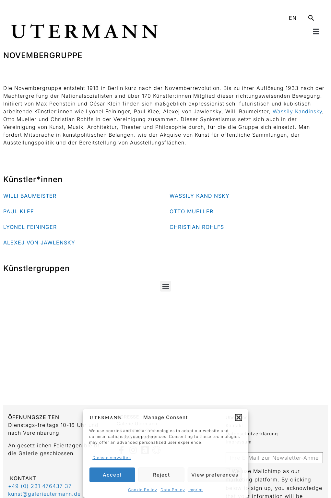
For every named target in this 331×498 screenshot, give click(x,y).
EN (293, 18)
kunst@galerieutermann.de (44, 494)
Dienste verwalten (111, 457)
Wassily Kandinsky (297, 111)
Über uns (237, 417)
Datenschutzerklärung (252, 433)
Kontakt (234, 425)
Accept (112, 475)
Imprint (195, 489)
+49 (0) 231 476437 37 (40, 486)
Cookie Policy (142, 489)
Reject (161, 475)
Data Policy (172, 489)
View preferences (214, 475)
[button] (238, 417)
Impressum (239, 441)
